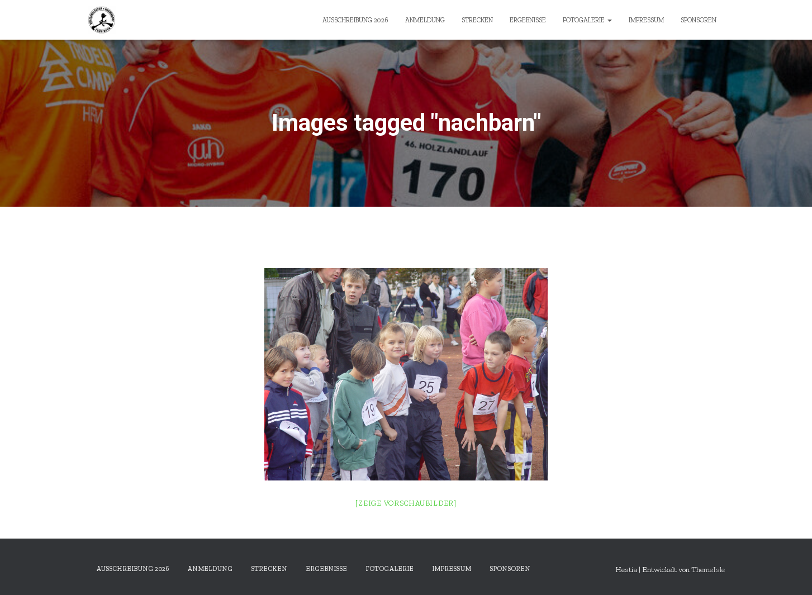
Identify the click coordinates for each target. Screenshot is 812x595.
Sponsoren (698, 20)
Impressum (646, 20)
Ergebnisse (528, 20)
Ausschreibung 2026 (355, 20)
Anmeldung (425, 20)
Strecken (477, 20)
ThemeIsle (708, 569)
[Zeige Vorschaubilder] (406, 503)
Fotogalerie (587, 20)
